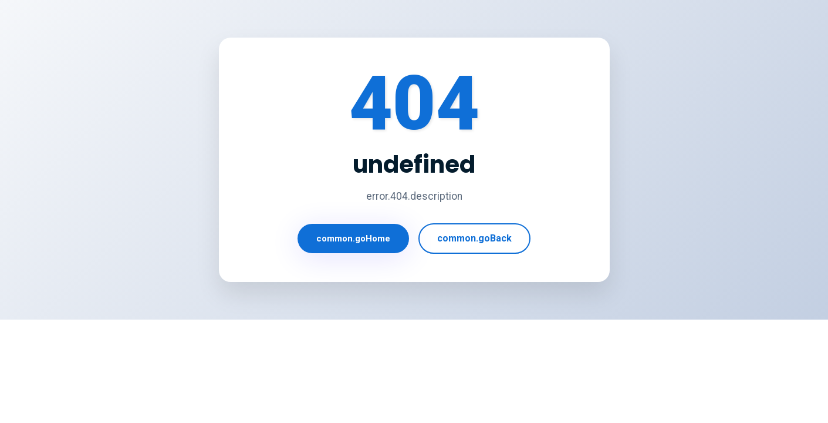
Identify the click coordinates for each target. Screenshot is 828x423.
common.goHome (353, 238)
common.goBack (474, 238)
